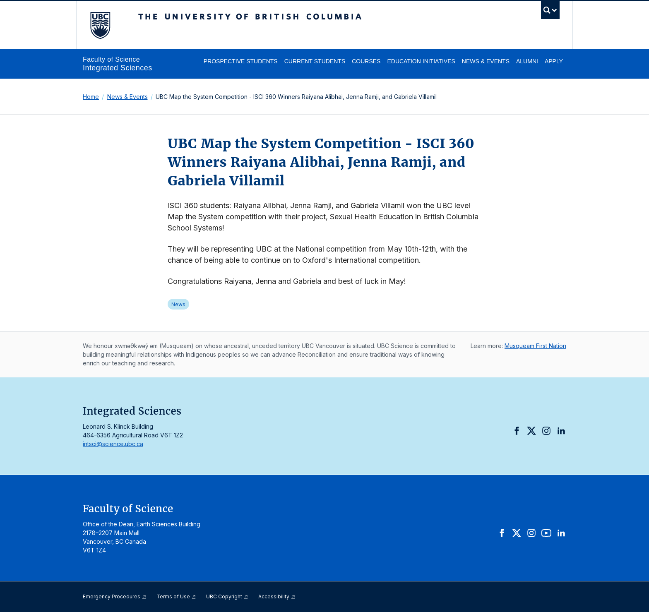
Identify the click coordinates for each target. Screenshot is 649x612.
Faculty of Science (111, 59)
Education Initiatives (421, 61)
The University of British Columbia (100, 25)
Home (91, 96)
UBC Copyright (227, 596)
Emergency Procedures (115, 596)
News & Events (486, 61)
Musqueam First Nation (535, 345)
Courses (366, 61)
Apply (554, 61)
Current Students (315, 61)
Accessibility (277, 596)
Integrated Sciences (117, 68)
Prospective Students (241, 61)
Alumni (527, 61)
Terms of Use (176, 596)
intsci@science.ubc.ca (113, 443)
